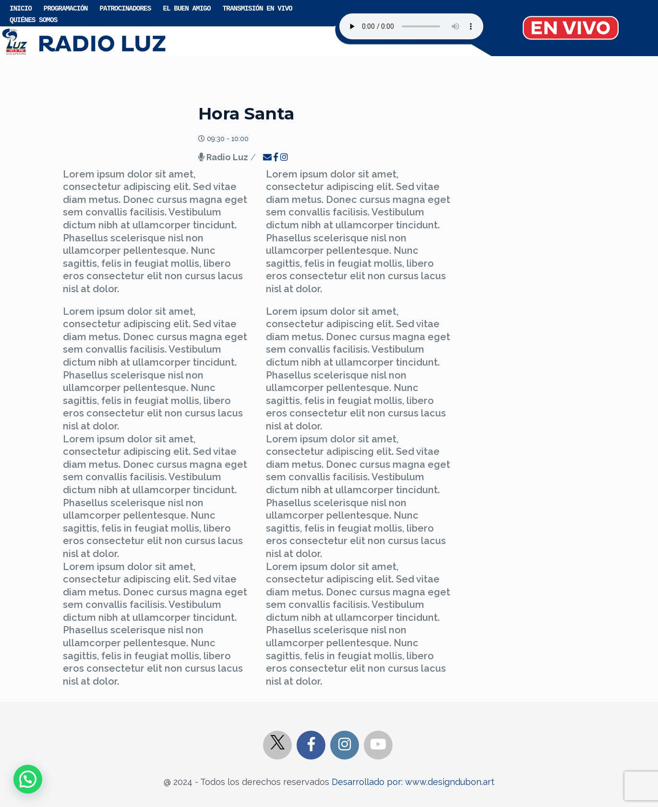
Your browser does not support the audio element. (411, 26)
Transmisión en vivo (257, 7)
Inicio (21, 7)
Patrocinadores (125, 7)
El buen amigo (186, 7)
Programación (66, 7)
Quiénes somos (33, 19)
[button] (27, 779)
